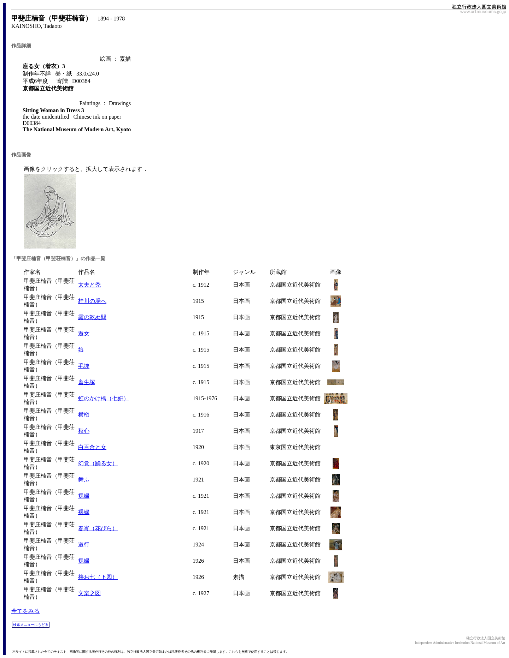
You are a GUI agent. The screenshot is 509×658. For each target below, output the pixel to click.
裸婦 (83, 496)
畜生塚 (86, 382)
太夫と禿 (89, 285)
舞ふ (83, 480)
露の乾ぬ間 (92, 317)
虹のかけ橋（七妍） (103, 398)
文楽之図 (89, 593)
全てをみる (25, 611)
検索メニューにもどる (30, 625)
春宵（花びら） (98, 528)
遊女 (83, 333)
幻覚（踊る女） (98, 463)
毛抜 (83, 366)
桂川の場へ (92, 301)
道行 (83, 545)
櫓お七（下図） (98, 577)
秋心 (83, 431)
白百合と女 (92, 447)
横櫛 (83, 415)
